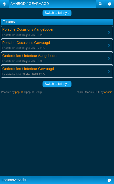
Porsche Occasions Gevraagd (26, 43)
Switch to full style (57, 13)
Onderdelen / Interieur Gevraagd (28, 69)
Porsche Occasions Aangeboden (28, 29)
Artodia (108, 92)
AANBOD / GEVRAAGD (30, 4)
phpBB (19, 92)
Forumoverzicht (14, 180)
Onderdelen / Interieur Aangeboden (30, 56)
